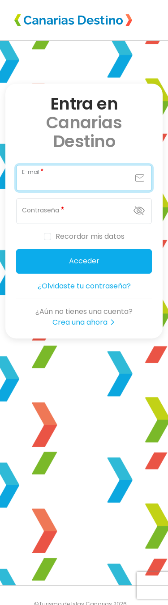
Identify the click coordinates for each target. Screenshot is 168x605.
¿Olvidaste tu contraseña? (84, 286)
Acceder (84, 261)
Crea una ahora (84, 322)
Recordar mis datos (90, 236)
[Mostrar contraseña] (139, 210)
